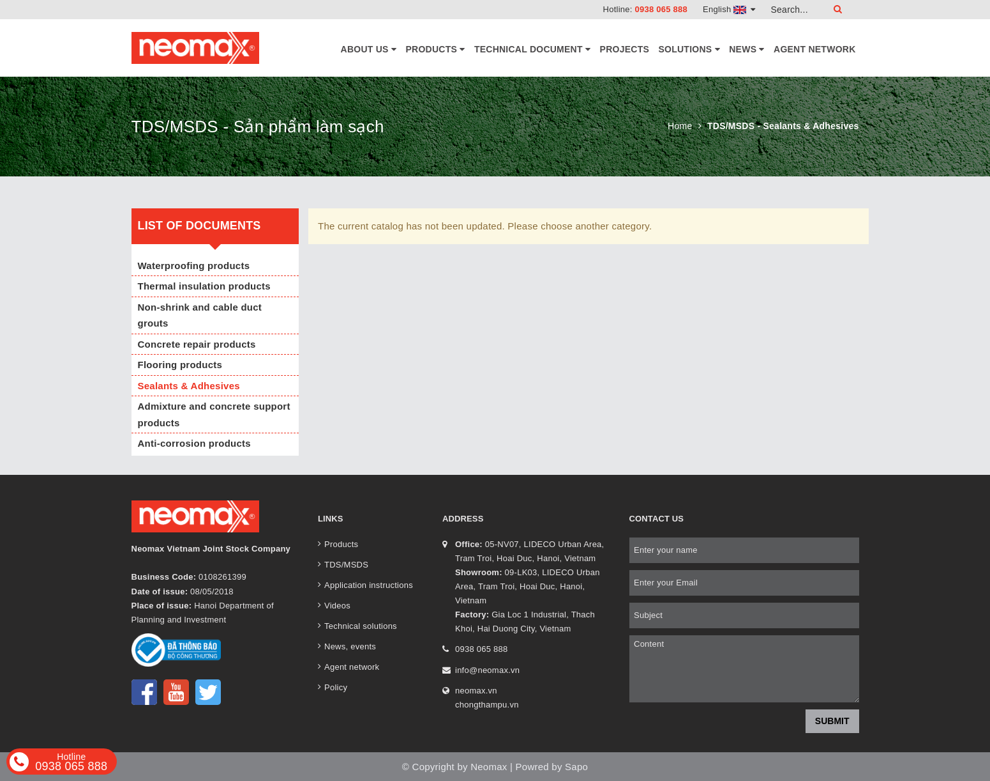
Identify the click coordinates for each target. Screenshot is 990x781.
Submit (832, 721)
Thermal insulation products (204, 286)
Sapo (576, 766)
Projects (624, 49)
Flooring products (180, 364)
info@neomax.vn (487, 670)
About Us (369, 49)
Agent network (814, 49)
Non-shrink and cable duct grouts (200, 315)
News (746, 49)
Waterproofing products (194, 265)
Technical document (532, 49)
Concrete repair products (197, 344)
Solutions (688, 49)
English (729, 9)
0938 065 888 (660, 9)
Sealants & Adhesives (189, 385)
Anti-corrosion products (194, 443)
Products (435, 49)
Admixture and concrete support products (214, 414)
